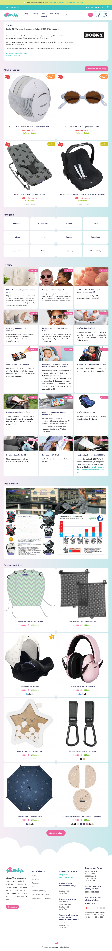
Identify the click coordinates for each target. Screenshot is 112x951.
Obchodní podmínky (39, 891)
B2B (51, 14)
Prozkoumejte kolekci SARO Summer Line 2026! (66, 3)
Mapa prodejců (44, 15)
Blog (57, 14)
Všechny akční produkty (96, 69)
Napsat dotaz (12, 907)
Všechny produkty (56, 833)
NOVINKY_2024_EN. (13, 55)
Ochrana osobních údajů (40, 894)
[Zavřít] (106, 2)
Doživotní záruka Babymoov (41, 898)
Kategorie (26, 14)
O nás (34, 875)
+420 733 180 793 (11, 7)
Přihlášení (89, 7)
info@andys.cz (64, 875)
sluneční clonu (96, 467)
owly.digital (66, 947)
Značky (35, 14)
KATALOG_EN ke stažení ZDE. (16, 53)
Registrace (99, 7)
